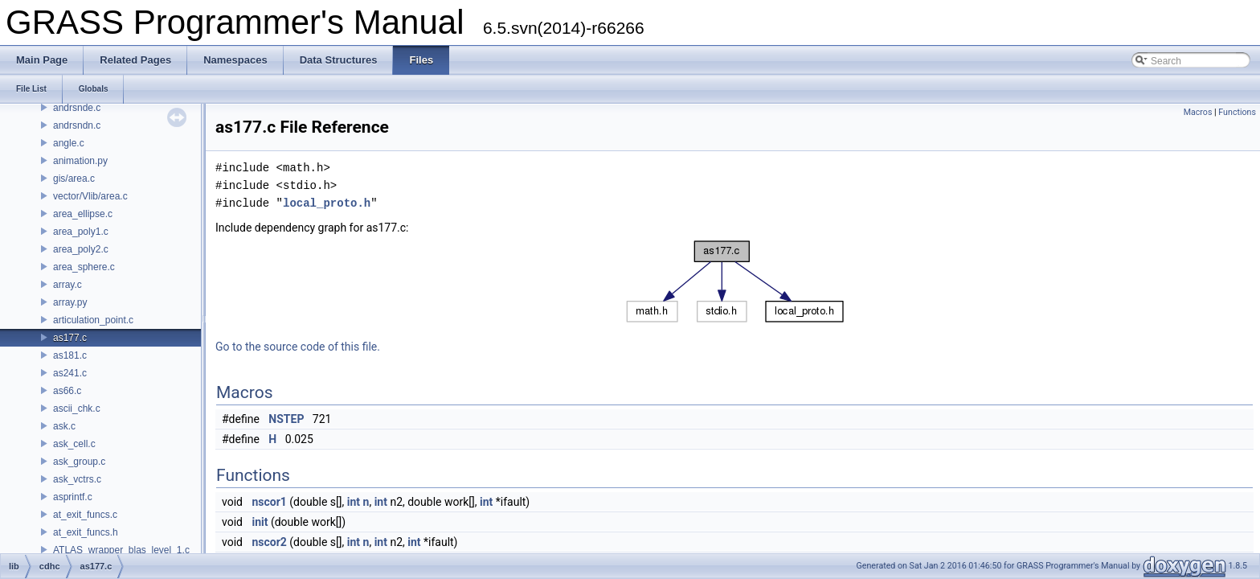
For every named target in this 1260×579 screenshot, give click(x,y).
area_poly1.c (80, 231)
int (353, 501)
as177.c (70, 337)
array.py (70, 302)
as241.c (70, 373)
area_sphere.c (84, 267)
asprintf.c (72, 497)
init (260, 521)
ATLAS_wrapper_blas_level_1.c (121, 550)
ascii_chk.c (76, 408)
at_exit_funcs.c (85, 514)
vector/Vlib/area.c (90, 196)
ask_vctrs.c (77, 479)
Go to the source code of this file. (297, 346)
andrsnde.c (76, 107)
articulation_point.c (93, 320)
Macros (1198, 112)
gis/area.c (74, 178)
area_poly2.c (80, 249)
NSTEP (286, 419)
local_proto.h (326, 203)
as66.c (67, 390)
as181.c (70, 355)
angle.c (68, 143)
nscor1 (269, 501)
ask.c (64, 426)
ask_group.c (79, 461)
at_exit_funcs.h (85, 532)
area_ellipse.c (82, 214)
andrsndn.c (76, 125)
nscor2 (269, 542)
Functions (1237, 112)
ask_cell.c (74, 444)
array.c (67, 284)
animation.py (80, 160)
